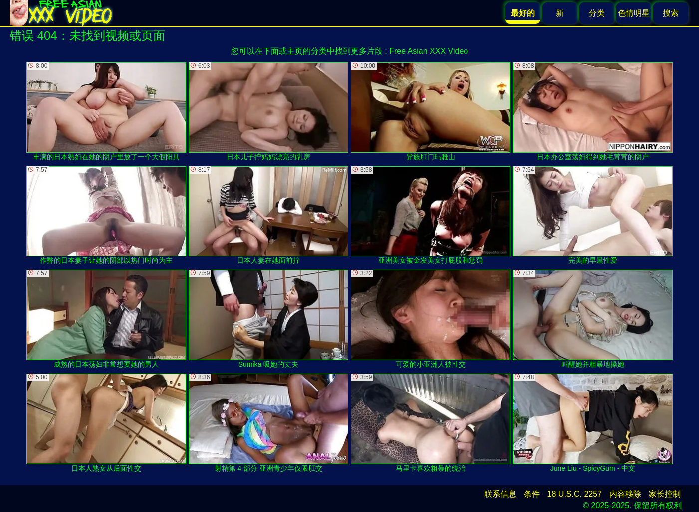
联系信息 (500, 494)
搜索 (671, 13)
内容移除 (625, 494)
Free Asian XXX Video (428, 51)
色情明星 (634, 13)
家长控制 (665, 494)
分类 (597, 13)
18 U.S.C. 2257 (574, 494)
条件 (532, 494)
